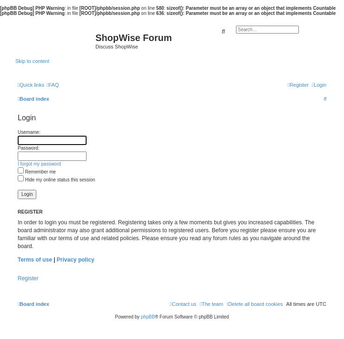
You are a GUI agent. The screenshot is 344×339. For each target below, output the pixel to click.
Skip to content (32, 61)
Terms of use (35, 259)
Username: (29, 132)
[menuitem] (53, 85)
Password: (29, 148)
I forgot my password (39, 163)
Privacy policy (75, 259)
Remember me (37, 171)
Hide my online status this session (56, 179)
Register (28, 278)
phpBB (148, 316)
